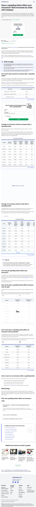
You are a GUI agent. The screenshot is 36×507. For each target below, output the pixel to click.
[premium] (19, 116)
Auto (11, 488)
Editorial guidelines (22, 492)
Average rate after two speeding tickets (21, 223)
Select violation (6, 112)
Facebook (13, 482)
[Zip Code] (18, 32)
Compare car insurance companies (11, 429)
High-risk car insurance (5, 493)
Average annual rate (9, 223)
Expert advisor (21, 490)
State (4, 223)
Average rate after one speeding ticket (15, 223)
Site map (2, 495)
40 (19, 296)
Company (6, 300)
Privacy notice (29, 487)
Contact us (20, 489)
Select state (5, 109)
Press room (20, 494)
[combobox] (18, 111)
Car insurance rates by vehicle (10, 427)
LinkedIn (18, 482)
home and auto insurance (12, 385)
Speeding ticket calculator (9, 432)
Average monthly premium (28, 300)
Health (11, 492)
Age (19, 295)
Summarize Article (16, 19)
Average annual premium (17, 300)
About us (20, 487)
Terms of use (29, 489)
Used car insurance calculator (10, 435)
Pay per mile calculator (9, 439)
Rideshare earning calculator (10, 437)
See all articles (18, 465)
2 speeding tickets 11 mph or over (9, 113)
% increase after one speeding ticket (28, 223)
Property (11, 490)
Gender (20, 341)
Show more (18, 252)
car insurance (14, 47)
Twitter (15, 482)
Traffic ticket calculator (9, 434)
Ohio (5, 110)
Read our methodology (30, 99)
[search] (18, 216)
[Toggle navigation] (34, 2)
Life (11, 493)
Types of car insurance (5, 491)
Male (20, 342)
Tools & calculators (4, 490)
